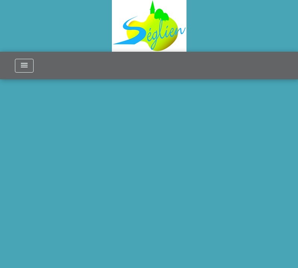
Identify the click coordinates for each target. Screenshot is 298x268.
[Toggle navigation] (24, 66)
